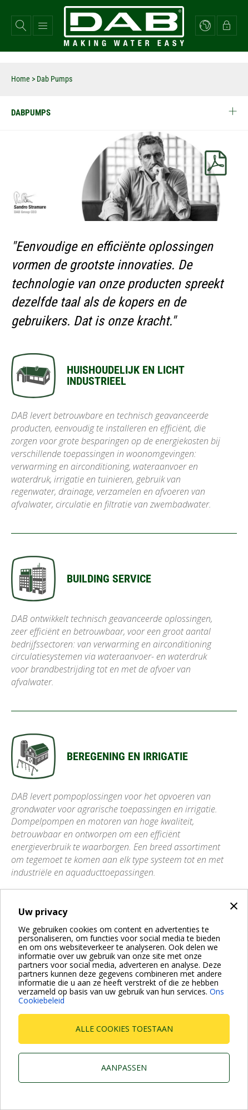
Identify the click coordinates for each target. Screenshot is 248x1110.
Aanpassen (124, 1067)
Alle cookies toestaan (124, 1028)
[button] (21, 25)
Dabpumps (124, 112)
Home (20, 78)
